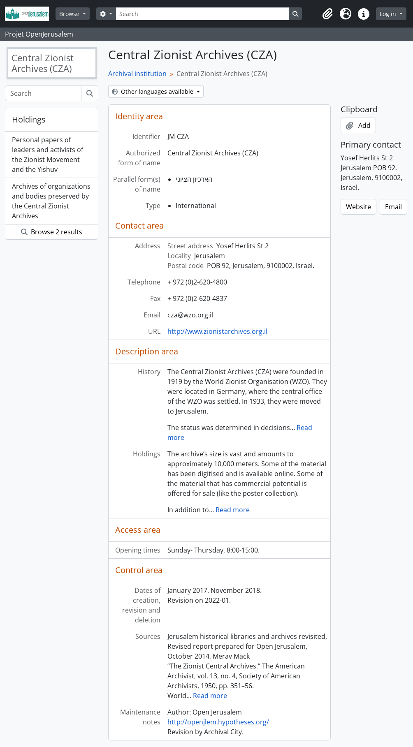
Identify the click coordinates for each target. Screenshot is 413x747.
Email (393, 206)
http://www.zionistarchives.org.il (217, 331)
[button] (327, 14)
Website (358, 206)
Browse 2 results (51, 231)
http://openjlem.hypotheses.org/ (218, 721)
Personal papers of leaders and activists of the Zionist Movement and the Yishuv (47, 154)
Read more (233, 509)
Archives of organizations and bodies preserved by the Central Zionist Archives (51, 201)
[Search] (202, 13)
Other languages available (153, 91)
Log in (389, 14)
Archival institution (137, 73)
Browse (70, 14)
